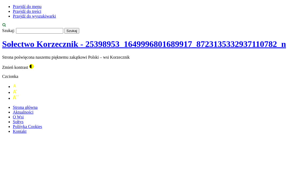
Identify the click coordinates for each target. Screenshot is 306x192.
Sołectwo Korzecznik (144, 44)
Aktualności (23, 112)
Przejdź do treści (27, 11)
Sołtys (18, 121)
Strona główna (25, 107)
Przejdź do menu (27, 6)
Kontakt (20, 131)
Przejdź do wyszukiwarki (34, 16)
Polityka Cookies (27, 126)
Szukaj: (8, 30)
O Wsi (18, 117)
